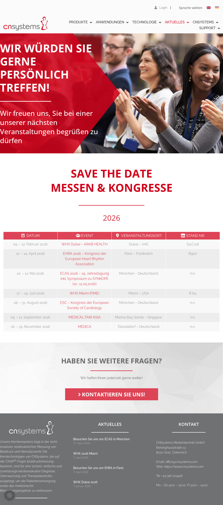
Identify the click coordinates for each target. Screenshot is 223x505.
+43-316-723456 (171, 476)
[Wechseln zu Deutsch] (217, 7)
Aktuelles (177, 22)
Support (209, 28)
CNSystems (205, 22)
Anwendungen (112, 22)
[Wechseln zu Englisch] (208, 7)
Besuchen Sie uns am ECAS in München (101, 439)
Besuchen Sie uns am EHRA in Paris (98, 468)
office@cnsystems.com (182, 462)
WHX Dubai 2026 (85, 482)
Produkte (80, 22)
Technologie (146, 22)
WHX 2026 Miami (85, 453)
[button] (9, 495)
